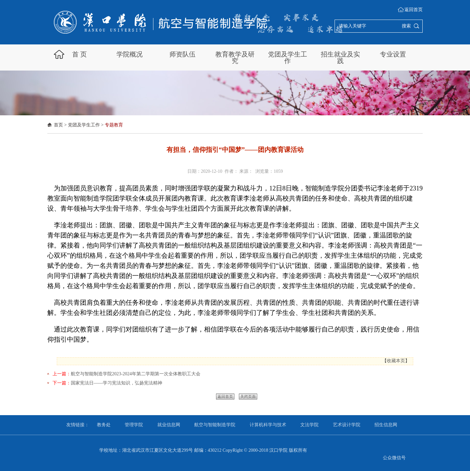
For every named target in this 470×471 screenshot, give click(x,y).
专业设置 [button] (393, 54)
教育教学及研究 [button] (235, 57)
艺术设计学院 (346, 424)
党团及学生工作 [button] (287, 57)
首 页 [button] (79, 54)
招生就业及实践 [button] (340, 57)
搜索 (406, 26)
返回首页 (413, 9)
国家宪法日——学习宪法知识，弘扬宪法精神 (116, 383)
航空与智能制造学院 (214, 424)
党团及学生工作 (84, 124)
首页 (58, 124)
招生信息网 (385, 424)
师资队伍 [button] (182, 54)
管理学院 (134, 424)
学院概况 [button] (130, 54)
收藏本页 (396, 360)
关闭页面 (248, 396)
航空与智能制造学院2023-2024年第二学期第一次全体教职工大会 (135, 373)
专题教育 (114, 124)
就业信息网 (168, 424)
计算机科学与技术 (268, 424)
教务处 (104, 424)
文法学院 (309, 424)
